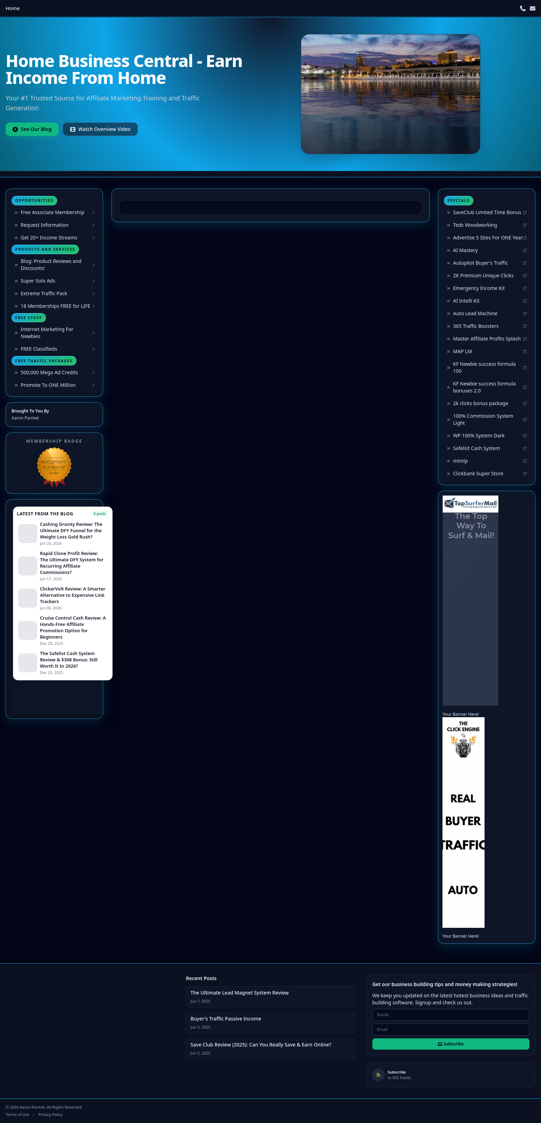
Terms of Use (17, 1114)
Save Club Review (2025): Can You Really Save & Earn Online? (260, 1044)
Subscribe (451, 1044)
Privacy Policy (50, 1114)
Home (13, 8)
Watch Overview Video (100, 129)
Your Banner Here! (460, 714)
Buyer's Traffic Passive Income (225, 1018)
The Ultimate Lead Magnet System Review (239, 992)
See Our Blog (32, 129)
